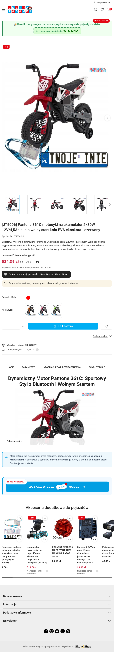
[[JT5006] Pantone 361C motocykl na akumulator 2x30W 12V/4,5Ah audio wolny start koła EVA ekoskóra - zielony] (56, 310)
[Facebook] (46, 631)
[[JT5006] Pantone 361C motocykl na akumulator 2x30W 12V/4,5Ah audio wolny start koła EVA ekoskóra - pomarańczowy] (30, 310)
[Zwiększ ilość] (18, 326)
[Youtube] (57, 631)
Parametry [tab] (28, 367)
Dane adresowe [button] (57, 596)
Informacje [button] (57, 604)
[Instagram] (51, 631)
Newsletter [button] (57, 620)
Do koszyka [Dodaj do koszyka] (63, 326)
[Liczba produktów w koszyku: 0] (108, 9)
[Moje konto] (102, 2)
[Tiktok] (62, 631)
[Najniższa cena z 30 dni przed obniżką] (46, 571)
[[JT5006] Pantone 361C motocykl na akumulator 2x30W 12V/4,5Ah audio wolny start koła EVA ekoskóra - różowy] (43, 310)
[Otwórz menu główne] (3, 9)
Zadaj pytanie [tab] (97, 367)
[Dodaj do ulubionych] (106, 326)
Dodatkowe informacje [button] (57, 612)
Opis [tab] (11, 367)
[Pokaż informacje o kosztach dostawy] (37, 349)
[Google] (68, 631)
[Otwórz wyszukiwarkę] (95, 9)
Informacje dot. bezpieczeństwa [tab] (62, 367)
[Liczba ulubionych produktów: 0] (102, 9)
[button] (107, 118)
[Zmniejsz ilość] (4, 326)
